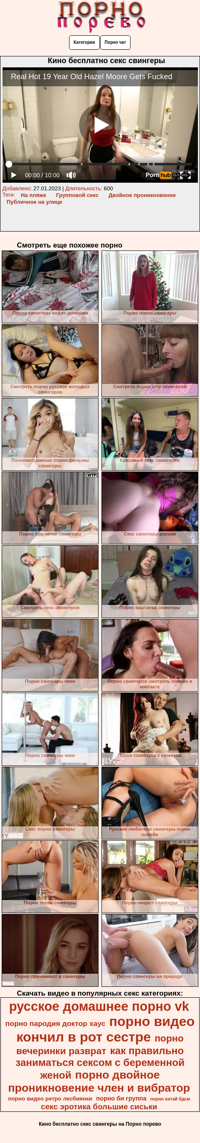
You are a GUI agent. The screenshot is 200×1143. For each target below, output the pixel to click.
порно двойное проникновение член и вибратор (99, 1081)
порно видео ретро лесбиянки (50, 1098)
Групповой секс (77, 195)
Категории (84, 42)
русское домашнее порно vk (99, 1006)
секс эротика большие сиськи (99, 1106)
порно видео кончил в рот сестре (105, 1029)
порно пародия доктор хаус (55, 1023)
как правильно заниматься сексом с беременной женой (100, 1063)
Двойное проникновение (142, 195)
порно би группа (121, 1098)
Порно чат (115, 42)
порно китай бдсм (170, 1098)
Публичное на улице (34, 202)
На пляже (33, 195)
